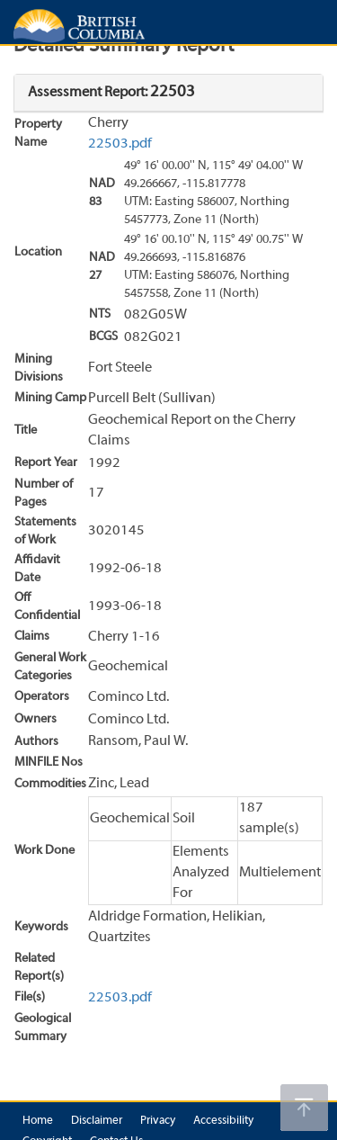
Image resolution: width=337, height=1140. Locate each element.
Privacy (157, 1121)
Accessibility (223, 1121)
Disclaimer (96, 1121)
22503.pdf (120, 144)
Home (37, 1121)
